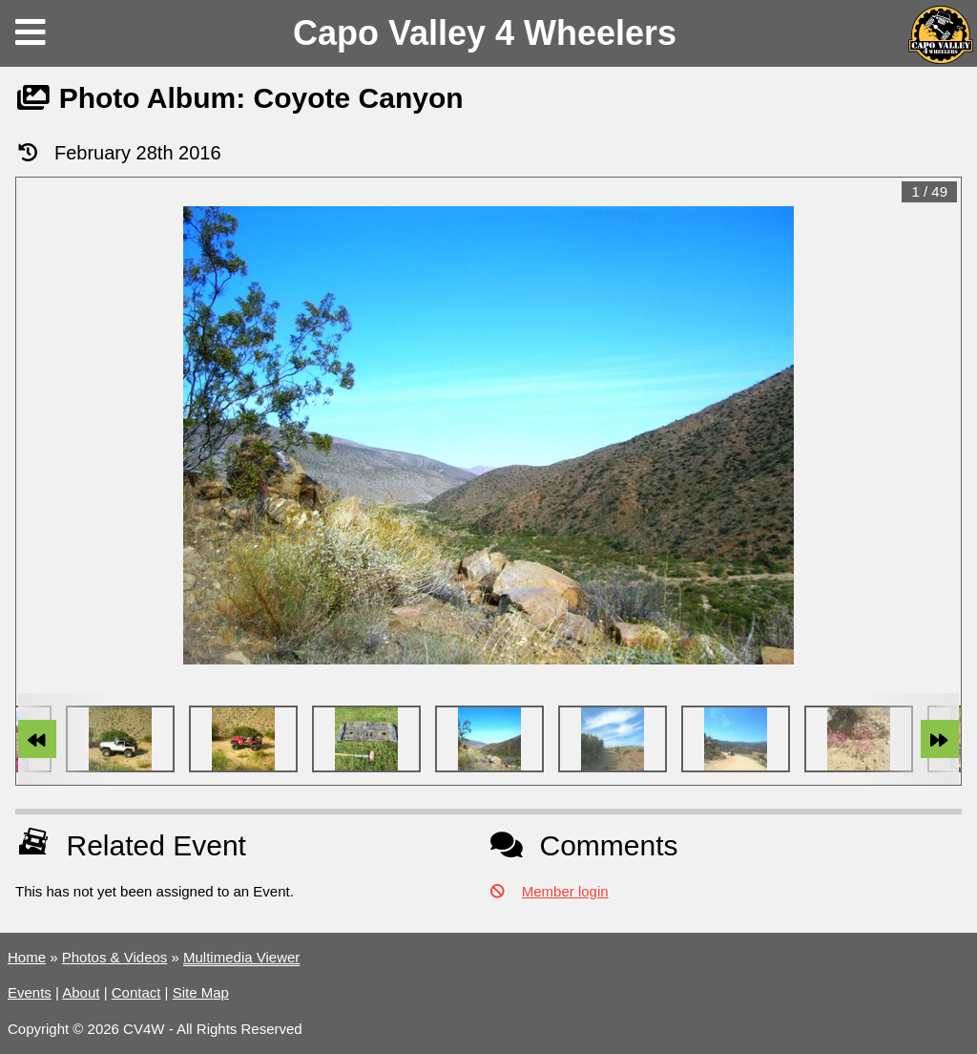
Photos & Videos (115, 957)
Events (30, 992)
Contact (136, 992)
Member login (565, 891)
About (80, 992)
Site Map (201, 992)
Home (27, 957)
